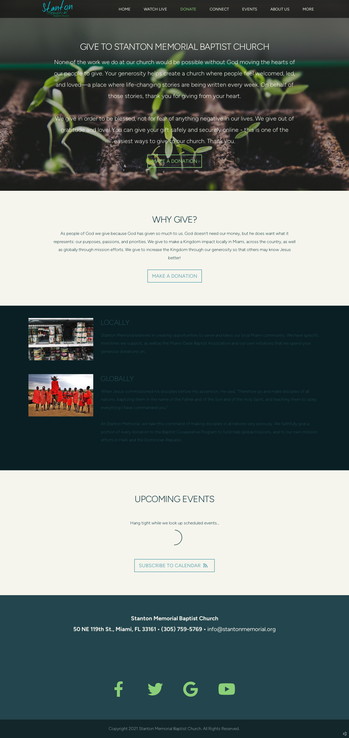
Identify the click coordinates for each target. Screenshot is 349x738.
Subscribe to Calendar (174, 566)
